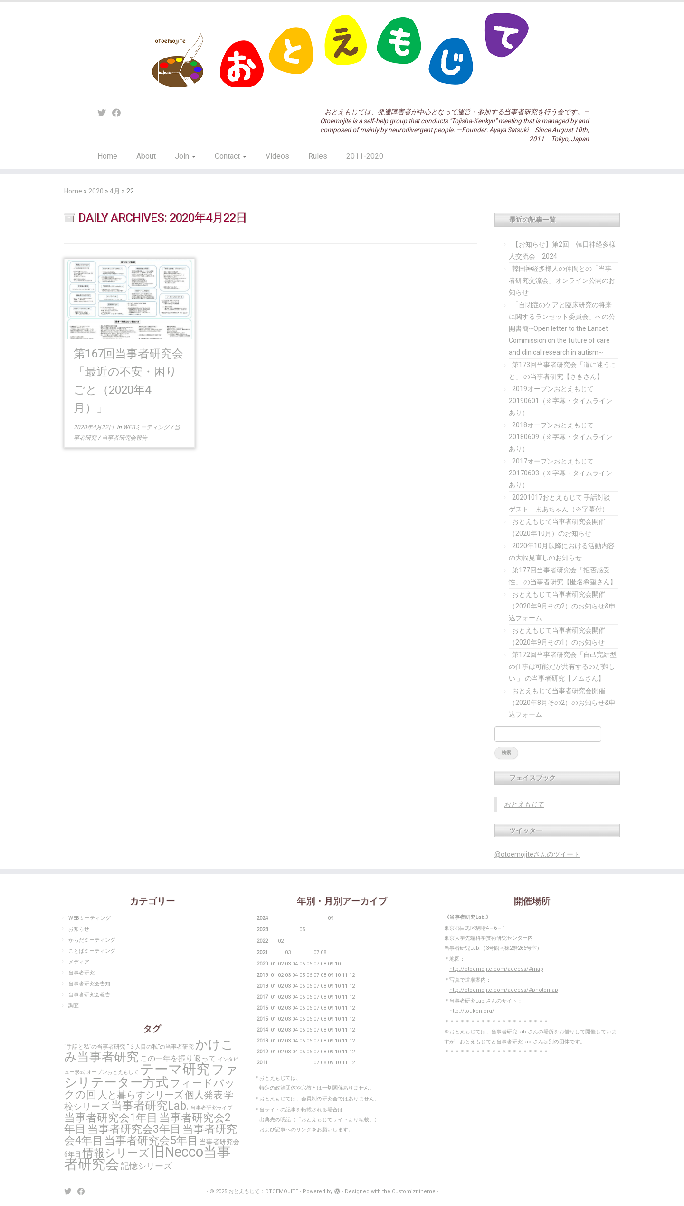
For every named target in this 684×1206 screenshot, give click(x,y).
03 (288, 952)
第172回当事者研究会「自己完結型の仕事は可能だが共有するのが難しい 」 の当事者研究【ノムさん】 (563, 666)
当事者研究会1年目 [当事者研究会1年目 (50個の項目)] (111, 1117)
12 (352, 975)
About (146, 156)
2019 (262, 975)
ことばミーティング (91, 951)
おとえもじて (524, 804)
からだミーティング (91, 940)
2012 (262, 1052)
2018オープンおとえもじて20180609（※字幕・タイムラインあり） (560, 437)
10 (338, 964)
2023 (262, 929)
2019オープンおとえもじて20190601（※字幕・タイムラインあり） (560, 400)
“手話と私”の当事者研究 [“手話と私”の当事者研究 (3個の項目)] (94, 1046)
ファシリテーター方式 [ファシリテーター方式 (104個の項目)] (151, 1076)
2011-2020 (364, 156)
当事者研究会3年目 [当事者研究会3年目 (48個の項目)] (134, 1129)
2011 (262, 1063)
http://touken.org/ (471, 1011)
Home (107, 156)
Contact (231, 156)
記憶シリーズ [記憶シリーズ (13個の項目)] (146, 1166)
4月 (115, 191)
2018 (262, 986)
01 (273, 964)
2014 (262, 1030)
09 (330, 918)
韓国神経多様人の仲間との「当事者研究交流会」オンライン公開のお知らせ (562, 280)
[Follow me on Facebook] (119, 113)
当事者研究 (81, 973)
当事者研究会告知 (89, 984)
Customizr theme (414, 1191)
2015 (262, 1019)
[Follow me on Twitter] (104, 113)
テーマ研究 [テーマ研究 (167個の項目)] (175, 1069)
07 (316, 952)
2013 (262, 1041)
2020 (96, 191)
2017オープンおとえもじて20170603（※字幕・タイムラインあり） (560, 473)
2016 (262, 1008)
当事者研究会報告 (124, 437)
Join (185, 156)
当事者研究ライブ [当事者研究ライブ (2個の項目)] (211, 1108)
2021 (262, 952)
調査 (73, 1006)
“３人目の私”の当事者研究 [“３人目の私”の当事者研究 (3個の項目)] (160, 1046)
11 (345, 975)
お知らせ (78, 929)
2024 (262, 918)
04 (295, 964)
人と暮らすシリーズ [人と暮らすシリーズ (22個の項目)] (140, 1095)
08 (323, 952)
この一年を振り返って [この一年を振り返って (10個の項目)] (178, 1058)
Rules (317, 156)
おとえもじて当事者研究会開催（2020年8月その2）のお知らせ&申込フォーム (562, 702)
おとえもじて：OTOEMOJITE (263, 1191)
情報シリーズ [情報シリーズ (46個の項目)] (116, 1153)
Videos (277, 156)
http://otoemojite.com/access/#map (496, 969)
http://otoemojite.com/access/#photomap (503, 990)
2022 (262, 941)
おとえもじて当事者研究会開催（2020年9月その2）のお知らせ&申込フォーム (562, 606)
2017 (262, 997)
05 (302, 929)
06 (309, 964)
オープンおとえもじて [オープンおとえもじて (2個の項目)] (112, 1072)
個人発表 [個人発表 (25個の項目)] (204, 1094)
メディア (78, 962)
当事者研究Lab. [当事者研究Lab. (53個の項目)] (150, 1105)
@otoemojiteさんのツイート (537, 854)
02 (281, 941)
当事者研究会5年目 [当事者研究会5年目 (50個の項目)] (151, 1140)
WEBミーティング (147, 427)
